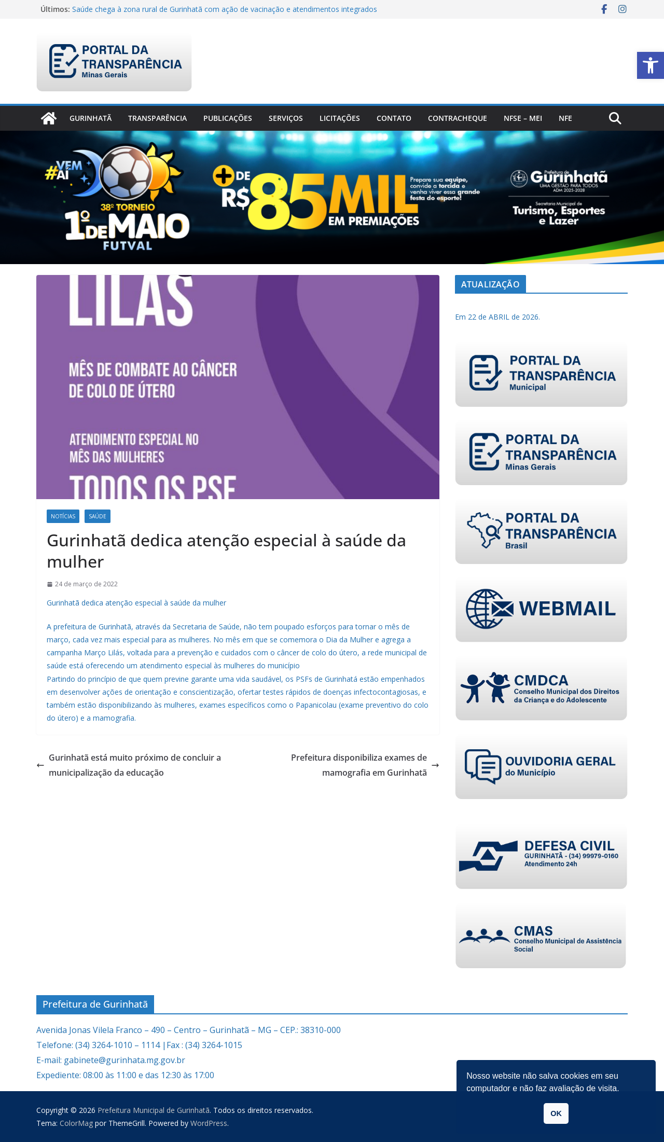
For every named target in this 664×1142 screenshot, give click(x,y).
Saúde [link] (97, 516)
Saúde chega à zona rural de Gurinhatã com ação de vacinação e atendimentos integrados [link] (224, 9)
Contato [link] (394, 118)
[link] (650, 65)
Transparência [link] (157, 118)
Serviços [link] (286, 118)
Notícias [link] (63, 516)
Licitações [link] (340, 118)
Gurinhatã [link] (91, 118)
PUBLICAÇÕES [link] (227, 118)
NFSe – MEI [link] (523, 118)
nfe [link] (565, 118)
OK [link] (556, 1113)
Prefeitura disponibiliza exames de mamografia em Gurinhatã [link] (365, 765)
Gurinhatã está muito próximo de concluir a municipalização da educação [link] (128, 765)
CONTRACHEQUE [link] (457, 118)
